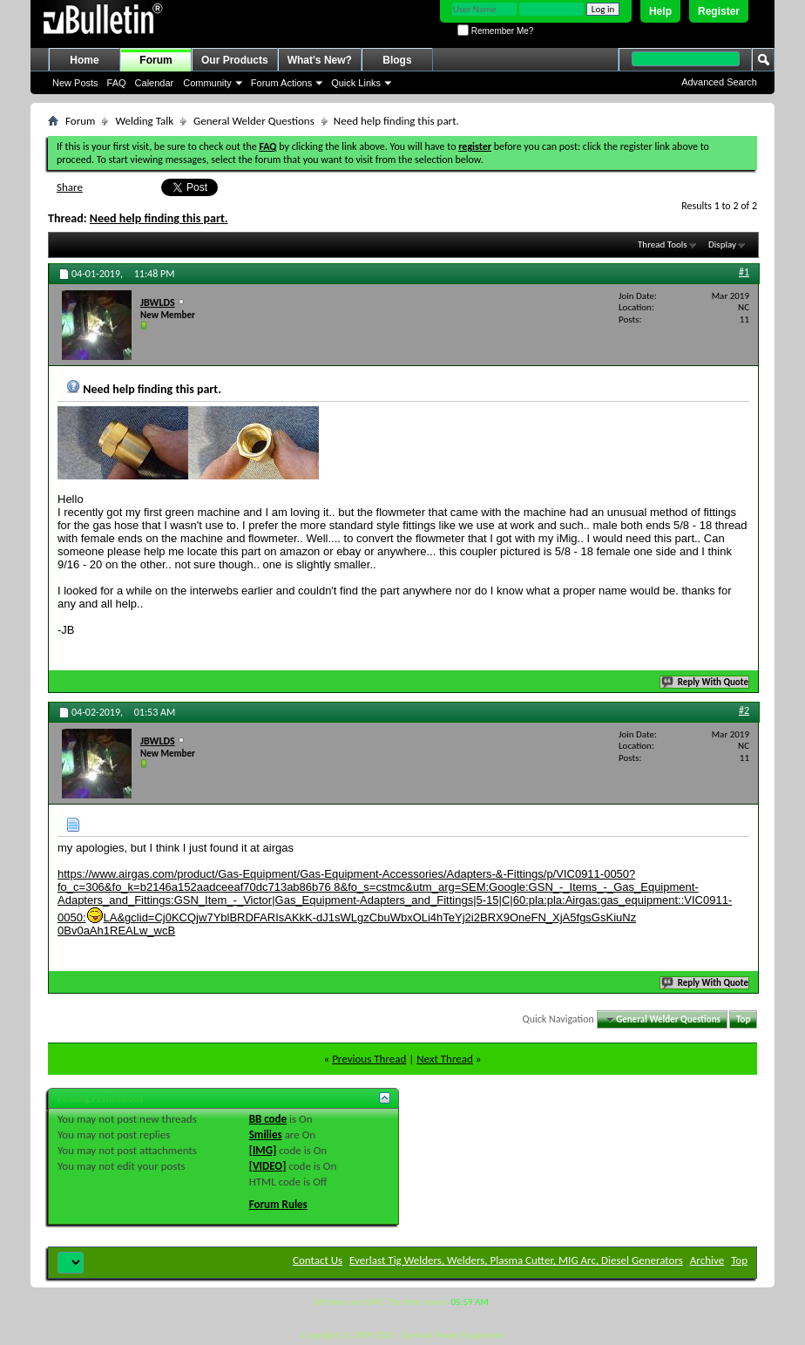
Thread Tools (662, 244)
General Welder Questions (254, 120)
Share (70, 187)
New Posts (75, 83)
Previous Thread (369, 1058)
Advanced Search (719, 82)
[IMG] (263, 1150)
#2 (744, 710)
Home (84, 60)
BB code (268, 1118)
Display (722, 244)
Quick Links (356, 83)
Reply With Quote (705, 682)
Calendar (154, 83)
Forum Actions (281, 83)
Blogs (396, 60)
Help (660, 11)
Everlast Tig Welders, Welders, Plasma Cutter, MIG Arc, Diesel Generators (516, 1260)
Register (719, 11)
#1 (744, 272)
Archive (707, 1260)
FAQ (116, 83)
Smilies (265, 1134)
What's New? (320, 60)
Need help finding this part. (159, 218)
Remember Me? (495, 31)
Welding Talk (144, 120)
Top (743, 1019)
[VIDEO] (268, 1165)
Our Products (234, 60)
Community (207, 83)
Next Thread (444, 1058)
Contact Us (317, 1260)
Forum (155, 60)
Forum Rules (278, 1204)
